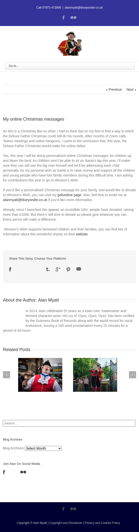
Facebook (64, 17)
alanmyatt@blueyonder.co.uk (84, 7)
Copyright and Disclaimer (65, 523)
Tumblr (48, 269)
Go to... (13, 66)
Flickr (73, 17)
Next (130, 89)
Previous (115, 89)
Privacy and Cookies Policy (102, 523)
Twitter (18, 269)
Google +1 (58, 269)
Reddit (38, 269)
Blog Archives (13, 448)
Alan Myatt (48, 300)
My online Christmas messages (33, 119)
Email (78, 269)
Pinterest (68, 269)
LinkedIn (28, 268)
